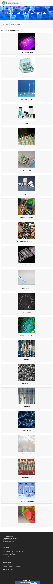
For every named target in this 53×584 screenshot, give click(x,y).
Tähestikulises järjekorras (16, 24)
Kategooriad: (5, 24)
